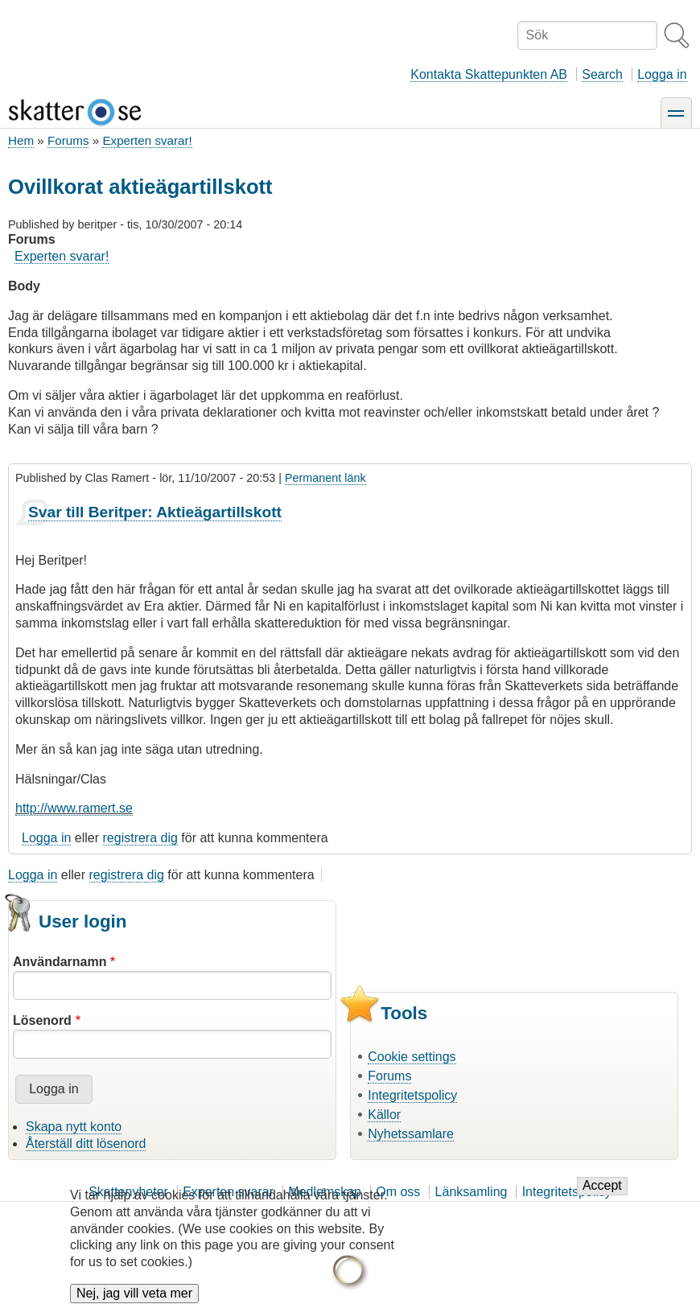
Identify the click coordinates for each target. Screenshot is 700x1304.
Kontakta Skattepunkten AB (488, 74)
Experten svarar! (146, 140)
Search (602, 74)
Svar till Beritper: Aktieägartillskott (155, 512)
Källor (384, 1114)
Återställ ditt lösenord (86, 1143)
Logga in (661, 74)
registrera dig (140, 838)
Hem (21, 140)
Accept (602, 1196)
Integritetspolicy (412, 1095)
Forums (68, 140)
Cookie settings (411, 1056)
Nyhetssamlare (411, 1134)
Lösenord (42, 1020)
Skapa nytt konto (73, 1126)
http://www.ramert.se (74, 808)
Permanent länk (325, 477)
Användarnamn (59, 962)
